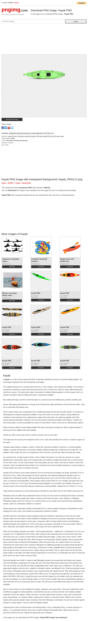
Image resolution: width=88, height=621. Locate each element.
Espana (16, 2)
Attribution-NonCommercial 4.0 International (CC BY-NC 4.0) (31, 133)
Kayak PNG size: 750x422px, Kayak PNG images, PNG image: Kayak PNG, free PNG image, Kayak (36, 136)
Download (12, 266)
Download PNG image (12, 119)
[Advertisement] (44, 39)
